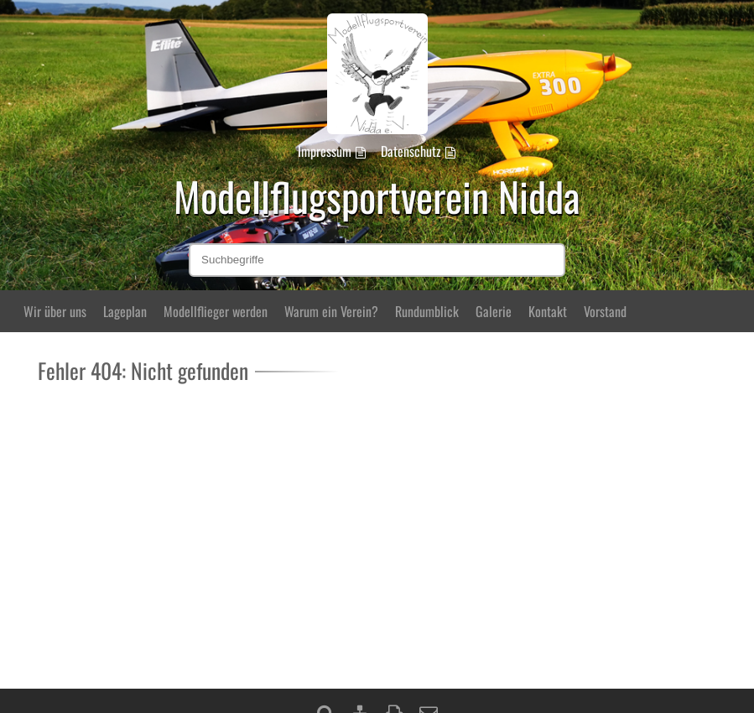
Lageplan (125, 311)
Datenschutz (411, 151)
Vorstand (605, 311)
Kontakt (547, 311)
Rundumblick (427, 311)
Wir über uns (54, 311)
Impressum (324, 151)
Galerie (494, 311)
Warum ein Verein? (331, 311)
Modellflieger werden (216, 311)
